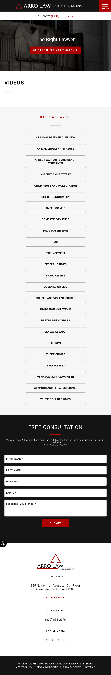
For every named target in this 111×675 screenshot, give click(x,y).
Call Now (55, 16)
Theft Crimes (55, 354)
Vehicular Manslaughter (55, 377)
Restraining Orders (55, 321)
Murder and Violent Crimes (55, 298)
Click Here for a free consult (55, 50)
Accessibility (24, 667)
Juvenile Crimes (55, 287)
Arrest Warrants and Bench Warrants (55, 161)
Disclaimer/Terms (48, 667)
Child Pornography (55, 197)
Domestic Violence (55, 219)
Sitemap (90, 667)
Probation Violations (55, 309)
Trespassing (56, 366)
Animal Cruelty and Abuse (55, 149)
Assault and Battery (55, 174)
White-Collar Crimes (55, 399)
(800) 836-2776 (55, 620)
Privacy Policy (72, 667)
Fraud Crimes (55, 276)
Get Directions (55, 597)
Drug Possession (55, 231)
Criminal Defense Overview (55, 137)
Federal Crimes (56, 264)
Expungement (55, 253)
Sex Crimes (55, 343)
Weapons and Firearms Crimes (55, 388)
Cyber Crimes (55, 208)
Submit (55, 523)
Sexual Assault (55, 332)
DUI (55, 242)
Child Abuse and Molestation (55, 186)
